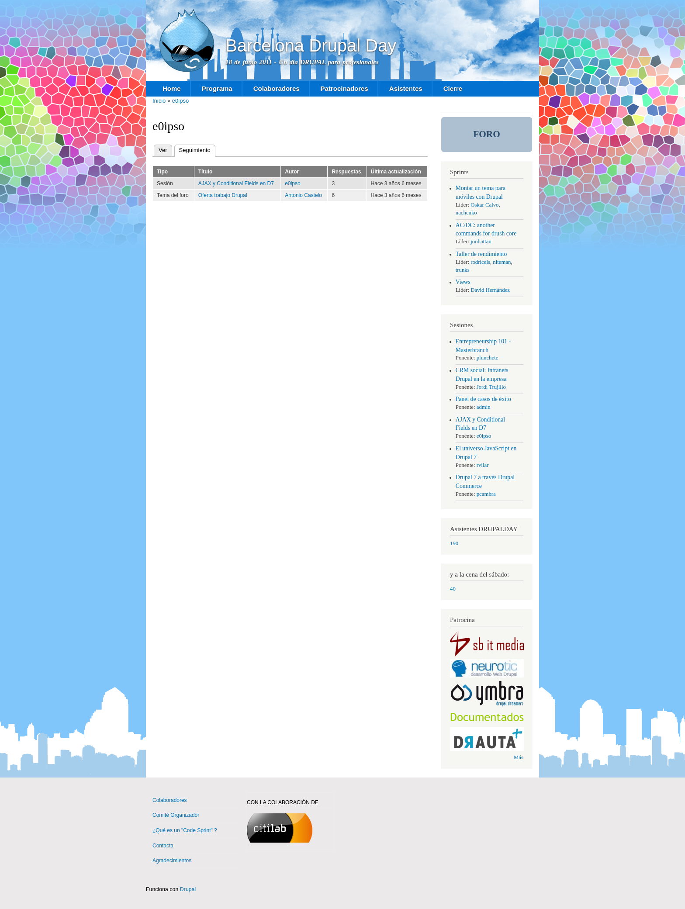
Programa (217, 88)
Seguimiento (197, 150)
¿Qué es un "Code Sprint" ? (184, 830)
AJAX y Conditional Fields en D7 (236, 183)
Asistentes (405, 88)
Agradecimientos (171, 860)
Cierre (452, 88)
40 (453, 589)
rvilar (483, 465)
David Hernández (490, 290)
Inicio (159, 100)
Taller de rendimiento (481, 254)
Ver (163, 150)
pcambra (486, 494)
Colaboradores (276, 88)
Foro (486, 134)
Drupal (188, 889)
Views (463, 282)
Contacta (162, 846)
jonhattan (481, 241)
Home (172, 88)
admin (484, 407)
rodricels (480, 262)
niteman (502, 262)
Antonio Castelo (303, 195)
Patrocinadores (344, 88)
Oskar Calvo (484, 205)
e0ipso (180, 100)
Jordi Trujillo (491, 387)
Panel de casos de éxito (483, 399)
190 (454, 543)
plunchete (487, 358)
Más (518, 757)
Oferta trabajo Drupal (222, 195)
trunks (463, 270)
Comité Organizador (175, 815)
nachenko (466, 213)
